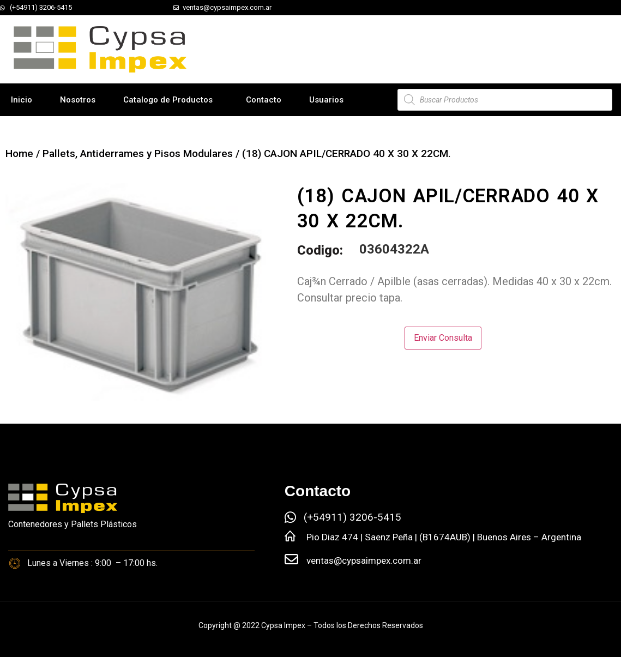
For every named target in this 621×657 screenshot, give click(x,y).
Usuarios (326, 100)
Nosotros (77, 100)
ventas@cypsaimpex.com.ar (363, 560)
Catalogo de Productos (168, 100)
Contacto (263, 100)
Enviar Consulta (443, 338)
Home (19, 153)
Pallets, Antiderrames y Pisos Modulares (138, 153)
